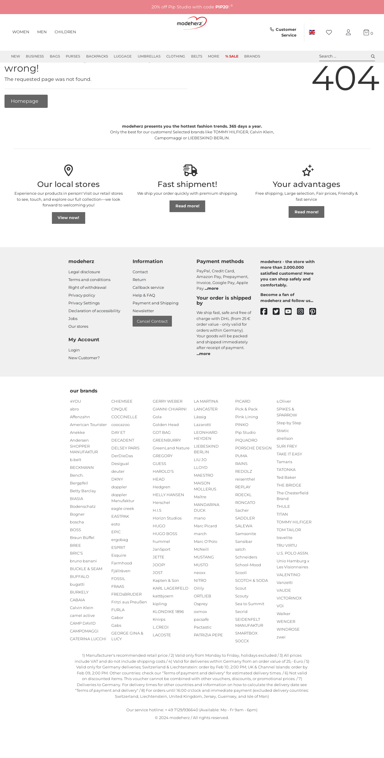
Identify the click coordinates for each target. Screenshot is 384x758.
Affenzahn (80, 438)
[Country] (312, 32)
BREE (75, 566)
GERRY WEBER (167, 422)
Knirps (159, 640)
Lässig (200, 438)
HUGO (159, 547)
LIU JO (200, 481)
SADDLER (245, 539)
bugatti (77, 605)
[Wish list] (330, 32)
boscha (77, 543)
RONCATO (245, 524)
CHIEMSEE (122, 422)
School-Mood (248, 586)
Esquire (118, 576)
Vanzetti (285, 604)
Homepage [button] (25, 123)
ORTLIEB (202, 617)
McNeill (201, 570)
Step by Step (289, 444)
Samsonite (245, 555)
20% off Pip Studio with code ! (192, 7)
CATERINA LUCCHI (88, 660)
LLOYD (201, 489)
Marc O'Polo (205, 563)
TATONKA (286, 491)
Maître (200, 518)
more (212, 309)
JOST (158, 594)
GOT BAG (162, 454)
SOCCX (242, 662)
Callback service (148, 308)
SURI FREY (287, 467)
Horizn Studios (167, 539)
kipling (160, 625)
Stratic (283, 452)
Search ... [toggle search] (347, 56)
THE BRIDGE (289, 506)
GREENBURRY (167, 461)
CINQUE (119, 430)
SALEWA (243, 547)
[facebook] (266, 333)
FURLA (117, 631)
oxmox (200, 633)
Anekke (77, 454)
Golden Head (166, 446)
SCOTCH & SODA (251, 602)
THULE (283, 528)
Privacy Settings (84, 324)
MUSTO (201, 586)
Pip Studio (245, 454)
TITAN (282, 535)
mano (200, 539)
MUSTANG (204, 578)
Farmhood (121, 584)
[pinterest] (315, 333)
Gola (157, 438)
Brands (252, 56)
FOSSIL (118, 600)
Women (20, 31)
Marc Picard (205, 547)
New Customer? (84, 379)
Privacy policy (81, 316)
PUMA (241, 477)
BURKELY (79, 613)
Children (65, 31)
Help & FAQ (144, 316)
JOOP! (159, 586)
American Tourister (88, 446)
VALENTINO (288, 596)
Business (35, 56)
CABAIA (77, 621)
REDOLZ (243, 492)
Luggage (123, 56)
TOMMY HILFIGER (294, 543)
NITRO (200, 602)
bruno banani (83, 582)
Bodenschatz (83, 528)
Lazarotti (202, 446)
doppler (119, 508)
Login (74, 371)
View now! (68, 239)
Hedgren (161, 508)
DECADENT (122, 461)
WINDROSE (288, 650)
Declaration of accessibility (94, 332)
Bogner (77, 535)
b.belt (75, 481)
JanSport (161, 570)
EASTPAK (120, 537)
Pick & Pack (246, 430)
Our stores (78, 347)
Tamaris (284, 483)
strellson (285, 459)
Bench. (77, 496)
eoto (115, 545)
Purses (73, 56)
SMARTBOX (246, 654)
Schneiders (246, 578)
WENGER (286, 643)
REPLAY (242, 508)
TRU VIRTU (287, 566)
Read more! (188, 227)
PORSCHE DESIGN (253, 469)
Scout (240, 609)
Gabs (116, 646)
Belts (196, 56)
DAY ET (118, 454)
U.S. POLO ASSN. (293, 574)
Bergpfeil (79, 504)
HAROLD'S (163, 492)
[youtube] (291, 333)
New (15, 56)
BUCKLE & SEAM (86, 590)
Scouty (241, 617)
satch (240, 570)
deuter (117, 492)
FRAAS (117, 608)
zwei (281, 658)
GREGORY (162, 477)
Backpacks (97, 56)
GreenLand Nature (171, 469)
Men (42, 31)
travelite (284, 559)
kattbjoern (163, 617)
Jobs (72, 340)
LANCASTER (206, 430)
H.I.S (157, 531)
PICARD (242, 422)
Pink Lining (246, 438)
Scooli (241, 594)
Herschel (161, 524)
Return (139, 301)
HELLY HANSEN (168, 516)
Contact (140, 293)
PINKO (241, 446)
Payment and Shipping (155, 324)
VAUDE (284, 611)
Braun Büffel (82, 559)
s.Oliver (284, 422)
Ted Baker (286, 498)
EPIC (116, 553)
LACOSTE (162, 656)
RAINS (241, 485)
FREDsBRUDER (126, 615)
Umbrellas (149, 56)
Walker (283, 635)
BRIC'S (76, 574)
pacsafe (201, 640)
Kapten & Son (166, 602)
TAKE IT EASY (289, 475)
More (213, 56)
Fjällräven (120, 592)
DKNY (117, 500)
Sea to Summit (249, 625)
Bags (55, 56)
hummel (161, 563)
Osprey (201, 625)
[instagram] (303, 333)
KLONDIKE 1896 (168, 633)
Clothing (175, 56)
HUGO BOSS (165, 555)
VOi (280, 627)
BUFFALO (79, 598)
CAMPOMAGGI (84, 652)
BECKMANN (82, 489)
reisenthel (245, 500)
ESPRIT (118, 569)
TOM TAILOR (289, 551)
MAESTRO (203, 496)
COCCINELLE (124, 438)
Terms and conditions (89, 301)
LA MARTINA (206, 422)
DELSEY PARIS (125, 469)
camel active (82, 637)
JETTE (158, 578)
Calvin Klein (81, 629)
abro (74, 430)
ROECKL (243, 516)
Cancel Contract (152, 342)
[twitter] (279, 333)
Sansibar (243, 563)
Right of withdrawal (87, 308)
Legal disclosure (84, 293)
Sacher (242, 531)
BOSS (75, 551)
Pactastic (203, 648)
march (200, 555)
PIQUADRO (246, 461)
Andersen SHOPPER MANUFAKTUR (84, 467)
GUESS (159, 485)
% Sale (231, 56)
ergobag (119, 561)
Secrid (241, 633)
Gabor (117, 639)
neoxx (200, 594)
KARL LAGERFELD (170, 609)
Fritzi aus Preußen (129, 623)
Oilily (199, 609)
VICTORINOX (289, 619)
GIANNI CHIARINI (170, 430)
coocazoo (120, 446)
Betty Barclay (83, 512)
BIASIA (76, 520)
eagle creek (122, 530)
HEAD (159, 500)
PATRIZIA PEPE (208, 656)
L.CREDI (161, 648)
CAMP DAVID (83, 644)
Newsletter (143, 332)
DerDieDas (122, 477)
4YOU (75, 422)
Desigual (120, 485)
